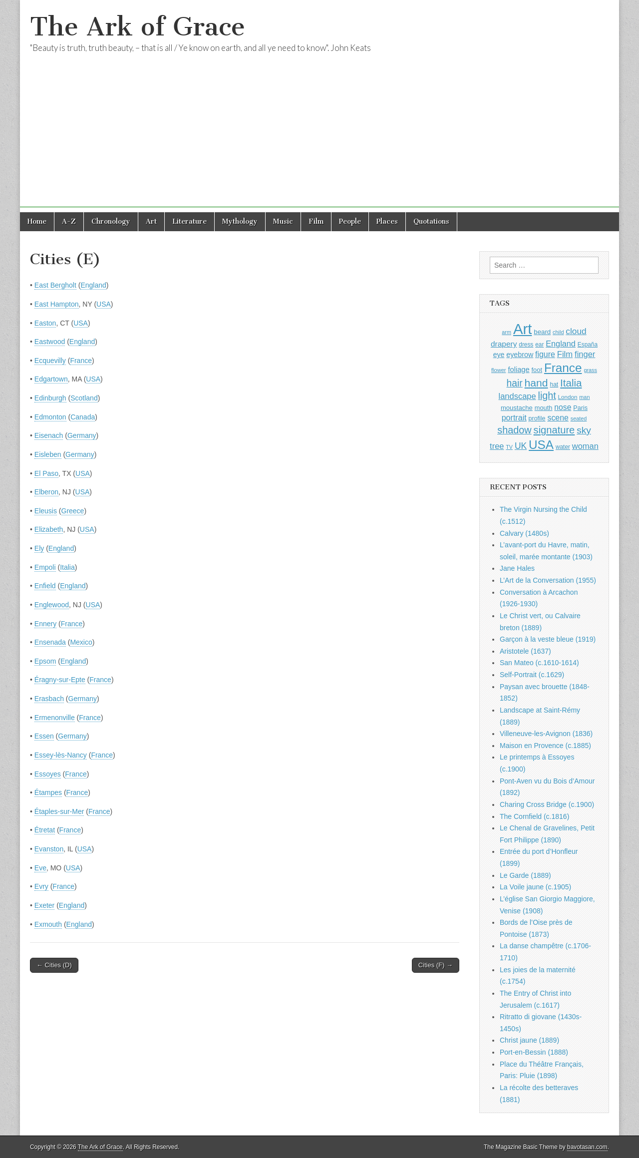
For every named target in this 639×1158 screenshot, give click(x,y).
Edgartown (51, 379)
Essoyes (47, 774)
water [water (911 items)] (563, 446)
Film (316, 221)
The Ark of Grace (137, 26)
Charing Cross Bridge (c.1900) (547, 804)
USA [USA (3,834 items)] (541, 444)
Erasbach (49, 699)
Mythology (240, 221)
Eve (40, 868)
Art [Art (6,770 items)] (522, 329)
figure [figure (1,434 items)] (545, 354)
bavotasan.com (587, 1147)
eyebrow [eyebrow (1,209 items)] (519, 355)
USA (103, 304)
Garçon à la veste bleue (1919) (548, 639)
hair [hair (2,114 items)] (515, 383)
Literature (189, 221)
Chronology (110, 221)
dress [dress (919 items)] (526, 344)
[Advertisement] (319, 137)
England (93, 285)
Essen (44, 736)
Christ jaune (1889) (529, 1040)
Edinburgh (50, 398)
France (81, 361)
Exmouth (48, 924)
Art (151, 221)
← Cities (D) (54, 965)
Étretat (44, 830)
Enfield (45, 586)
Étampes (48, 792)
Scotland (83, 398)
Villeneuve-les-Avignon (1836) (546, 734)
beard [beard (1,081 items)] (542, 332)
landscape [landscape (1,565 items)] (517, 395)
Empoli (45, 567)
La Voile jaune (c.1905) (535, 887)
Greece (72, 511)
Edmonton (50, 417)
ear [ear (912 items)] (539, 344)
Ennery (45, 624)
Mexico (81, 642)
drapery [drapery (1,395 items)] (504, 344)
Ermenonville (54, 718)
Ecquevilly (50, 361)
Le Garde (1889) (525, 875)
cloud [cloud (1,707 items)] (576, 331)
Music (283, 221)
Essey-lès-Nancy (60, 755)
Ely (39, 548)
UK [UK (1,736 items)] (521, 446)
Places (387, 221)
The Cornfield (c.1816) (534, 816)
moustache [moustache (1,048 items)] (517, 407)
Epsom (45, 661)
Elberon (46, 492)
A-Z (69, 221)
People (350, 221)
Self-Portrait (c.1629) (532, 675)
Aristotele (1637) (525, 651)
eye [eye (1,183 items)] (499, 355)
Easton (45, 323)
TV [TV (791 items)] (509, 447)
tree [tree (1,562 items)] (497, 445)
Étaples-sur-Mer (59, 811)
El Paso (46, 473)
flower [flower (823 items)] (498, 370)
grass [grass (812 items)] (590, 370)
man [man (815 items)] (584, 397)
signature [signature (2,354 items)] (554, 429)
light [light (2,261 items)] (547, 395)
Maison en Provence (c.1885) (545, 746)
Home (36, 221)
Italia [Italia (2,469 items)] (571, 382)
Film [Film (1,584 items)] (565, 354)
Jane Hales (517, 568)
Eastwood (49, 342)
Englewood (51, 605)
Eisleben (47, 454)
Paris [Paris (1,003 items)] (580, 407)
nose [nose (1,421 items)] (562, 407)
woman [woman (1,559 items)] (585, 445)
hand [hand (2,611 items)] (536, 382)
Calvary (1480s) (524, 533)
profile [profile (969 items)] (537, 418)
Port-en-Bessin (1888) (534, 1052)
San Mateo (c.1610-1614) (539, 663)
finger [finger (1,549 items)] (585, 354)
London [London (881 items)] (568, 396)
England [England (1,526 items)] (561, 343)
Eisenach (48, 435)
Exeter (44, 905)
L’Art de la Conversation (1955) (548, 580)
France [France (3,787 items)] (563, 368)
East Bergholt (55, 285)
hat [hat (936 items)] (554, 384)
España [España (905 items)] (588, 344)
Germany (81, 435)
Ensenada (50, 642)
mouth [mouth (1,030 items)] (544, 407)
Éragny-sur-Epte (59, 680)
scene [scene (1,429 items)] (557, 417)
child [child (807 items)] (558, 332)
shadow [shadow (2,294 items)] (514, 429)
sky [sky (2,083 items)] (584, 430)
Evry (41, 886)
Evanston (48, 849)
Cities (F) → (435, 965)
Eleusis (45, 511)
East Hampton (56, 304)
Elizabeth (48, 529)
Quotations (431, 221)
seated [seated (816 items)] (579, 418)
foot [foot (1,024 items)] (537, 370)
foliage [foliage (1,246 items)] (518, 370)
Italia (67, 567)
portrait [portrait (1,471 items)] (514, 417)
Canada (82, 417)
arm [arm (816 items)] (506, 332)
